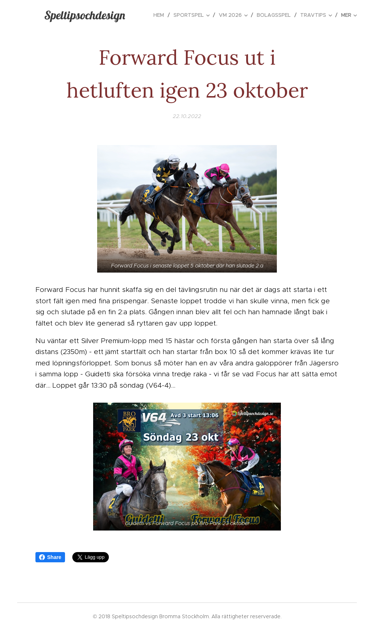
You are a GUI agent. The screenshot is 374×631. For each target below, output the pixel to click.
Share (50, 557)
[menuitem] (161, 15)
